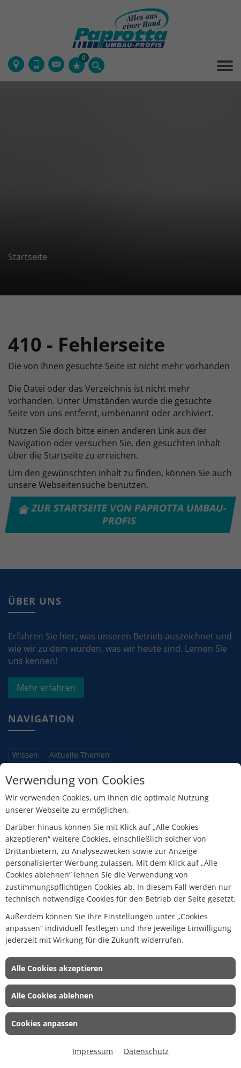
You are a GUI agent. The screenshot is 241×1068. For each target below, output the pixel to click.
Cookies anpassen (44, 1023)
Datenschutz (146, 1051)
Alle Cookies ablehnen (52, 995)
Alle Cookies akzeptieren (57, 968)
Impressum (92, 1051)
